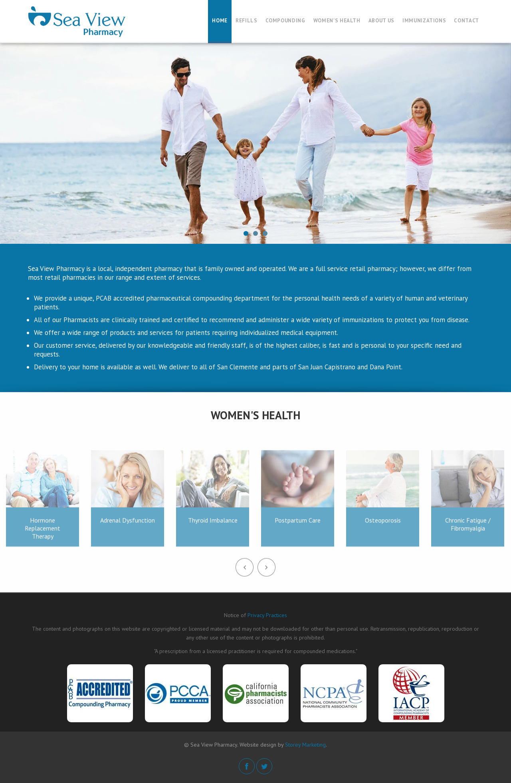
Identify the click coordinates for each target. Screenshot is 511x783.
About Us (381, 20)
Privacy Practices (267, 615)
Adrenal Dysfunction (127, 523)
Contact (466, 20)
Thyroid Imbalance (213, 523)
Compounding (285, 20)
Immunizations (424, 20)
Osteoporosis (383, 523)
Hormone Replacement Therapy (42, 531)
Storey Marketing (305, 744)
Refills (246, 20)
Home (220, 20)
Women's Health (336, 20)
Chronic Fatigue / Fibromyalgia (468, 527)
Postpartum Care (298, 523)
